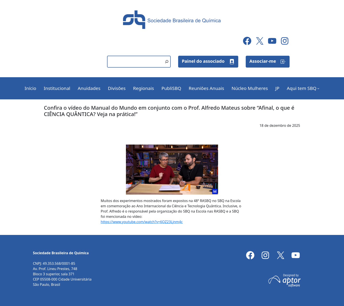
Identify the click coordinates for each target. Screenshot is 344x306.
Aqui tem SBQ (301, 88)
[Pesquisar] (166, 61)
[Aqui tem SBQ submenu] (318, 88)
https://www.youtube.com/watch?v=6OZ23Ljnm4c (142, 221)
